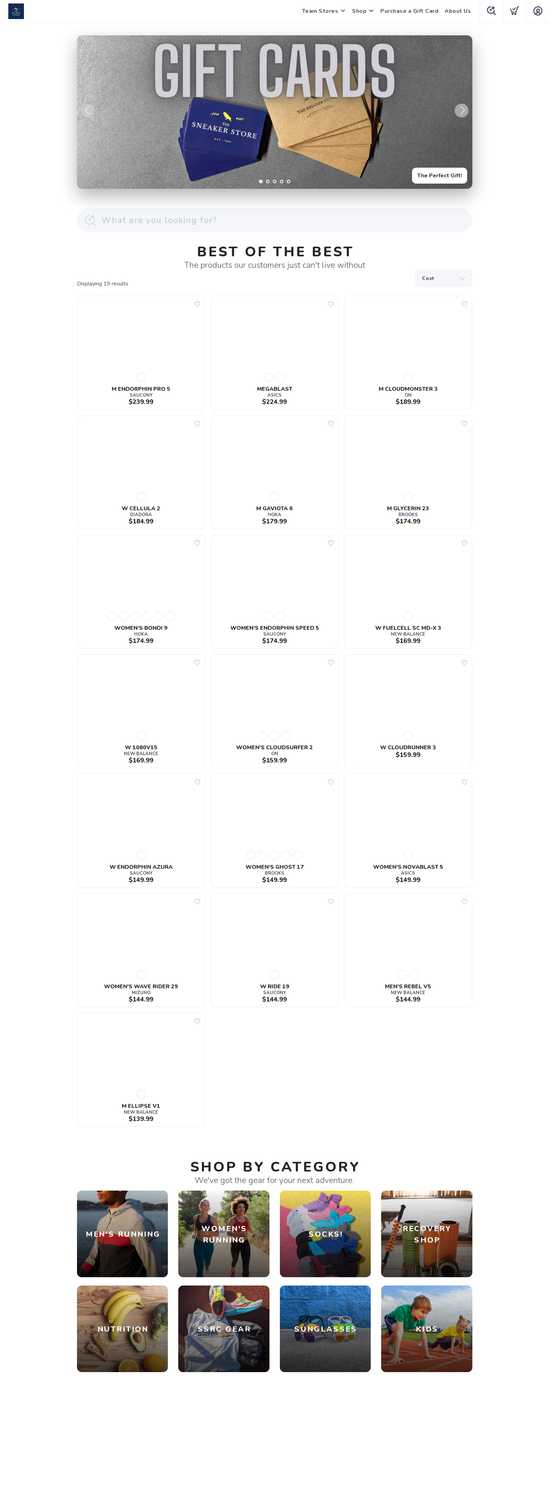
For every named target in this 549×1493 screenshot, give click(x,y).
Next (462, 110)
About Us (458, 11)
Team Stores (320, 11)
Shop (359, 11)
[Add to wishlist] (197, 304)
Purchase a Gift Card (409, 11)
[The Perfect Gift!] (274, 112)
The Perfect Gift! (439, 175)
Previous (88, 110)
